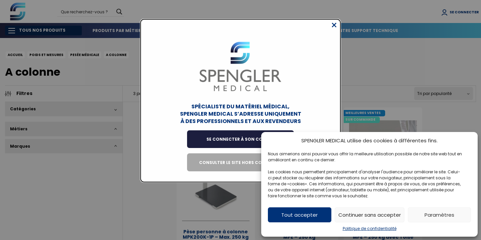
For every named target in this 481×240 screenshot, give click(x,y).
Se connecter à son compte (240, 144)
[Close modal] (334, 30)
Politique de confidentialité (369, 228)
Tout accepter (299, 214)
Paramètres (439, 214)
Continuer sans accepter (369, 214)
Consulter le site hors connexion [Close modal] (240, 167)
